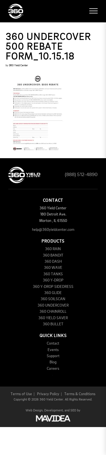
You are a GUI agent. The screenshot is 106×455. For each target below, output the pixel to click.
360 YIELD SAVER (53, 318)
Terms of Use (21, 394)
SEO (73, 410)
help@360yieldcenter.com (53, 230)
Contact (53, 343)
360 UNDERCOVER (53, 305)
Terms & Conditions (79, 394)
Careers (53, 369)
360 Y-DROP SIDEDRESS (53, 287)
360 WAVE (53, 268)
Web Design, (34, 410)
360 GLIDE (53, 293)
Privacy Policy (48, 394)
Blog (53, 362)
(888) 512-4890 (81, 174)
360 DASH (53, 262)
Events (53, 350)
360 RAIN (53, 249)
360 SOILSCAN (53, 299)
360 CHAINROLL (53, 312)
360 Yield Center (18, 65)
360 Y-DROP (53, 280)
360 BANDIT (53, 255)
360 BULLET (53, 324)
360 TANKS (53, 274)
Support (53, 356)
